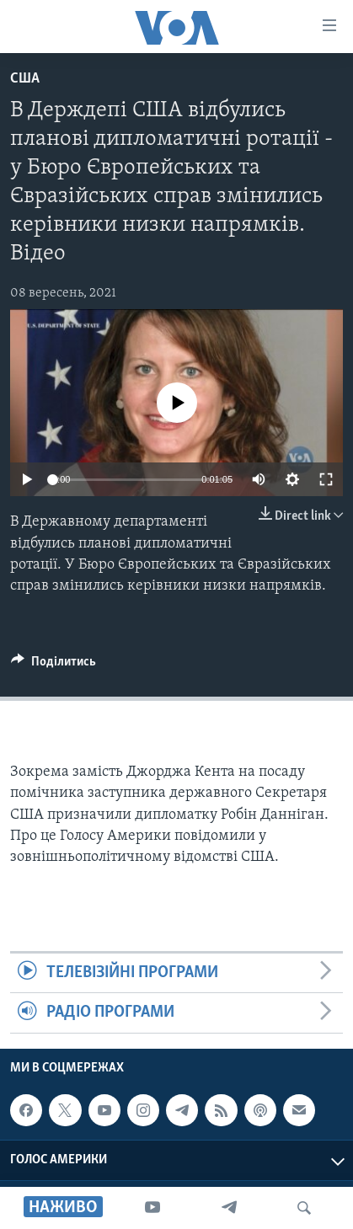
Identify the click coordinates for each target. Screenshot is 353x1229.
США (25, 79)
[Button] (53, 665)
